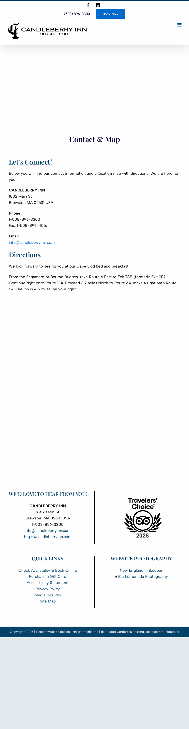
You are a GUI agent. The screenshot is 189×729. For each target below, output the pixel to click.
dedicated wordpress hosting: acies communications (140, 632)
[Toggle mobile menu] (179, 24)
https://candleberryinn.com (47, 536)
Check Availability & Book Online (47, 570)
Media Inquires (47, 595)
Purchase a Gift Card (47, 576)
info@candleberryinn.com (32, 242)
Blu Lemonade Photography (143, 576)
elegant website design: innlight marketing (67, 632)
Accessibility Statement (48, 582)
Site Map (48, 601)
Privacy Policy (48, 589)
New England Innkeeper (141, 570)
